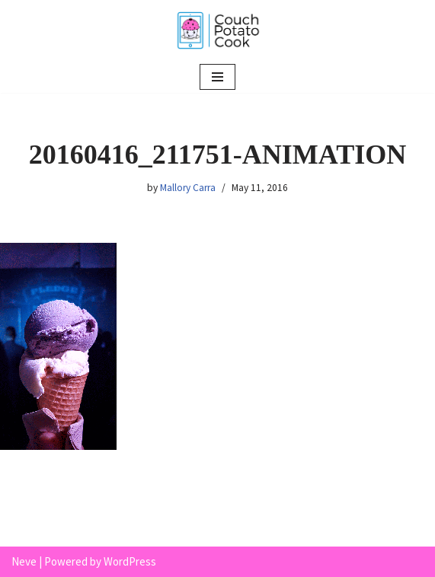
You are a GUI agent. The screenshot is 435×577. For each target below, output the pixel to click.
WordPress (130, 561)
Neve (24, 561)
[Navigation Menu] (217, 77)
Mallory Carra (188, 187)
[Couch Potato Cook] (218, 30)
